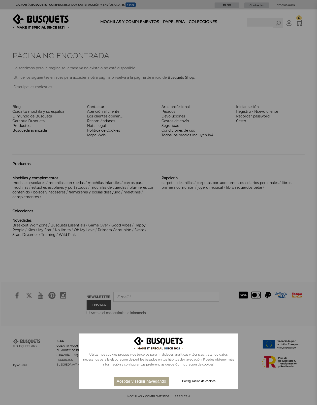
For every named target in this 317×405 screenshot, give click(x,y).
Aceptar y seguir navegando (141, 381)
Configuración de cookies (199, 381)
